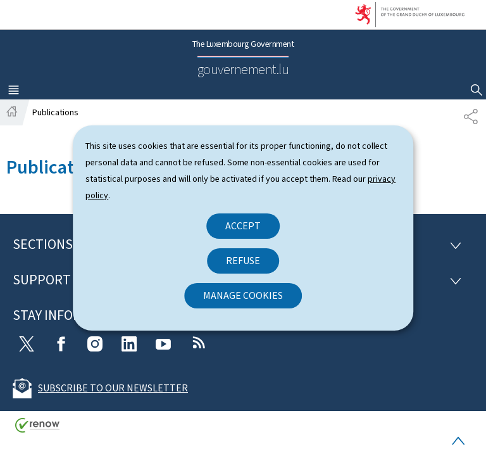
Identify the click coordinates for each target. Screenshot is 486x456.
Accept (243, 225)
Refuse (243, 260)
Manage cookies (243, 295)
